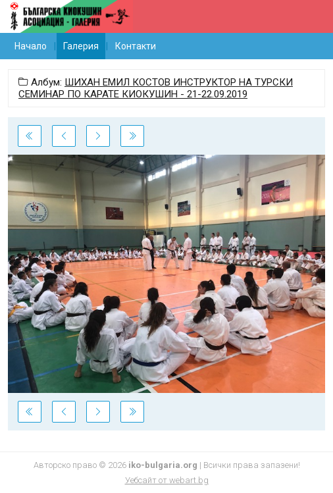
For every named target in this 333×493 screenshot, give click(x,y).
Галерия (81, 46)
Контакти (135, 46)
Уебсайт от (167, 480)
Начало (30, 46)
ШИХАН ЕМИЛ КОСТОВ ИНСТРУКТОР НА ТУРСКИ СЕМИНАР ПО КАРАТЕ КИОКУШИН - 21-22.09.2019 (155, 88)
